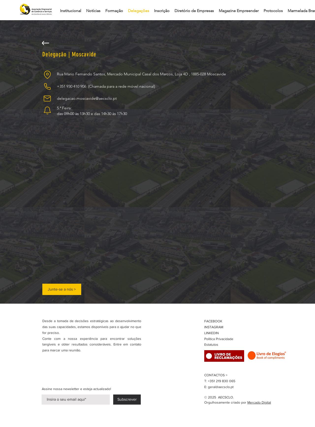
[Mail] (47, 98)
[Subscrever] (127, 399)
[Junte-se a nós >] (61, 289)
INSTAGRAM (213, 327)
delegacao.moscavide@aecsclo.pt (87, 98)
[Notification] (47, 110)
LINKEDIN (211, 333)
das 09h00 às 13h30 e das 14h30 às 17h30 (92, 113)
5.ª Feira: (64, 108)
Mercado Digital (259, 402)
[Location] (47, 75)
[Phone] (47, 86)
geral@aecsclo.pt (221, 387)
